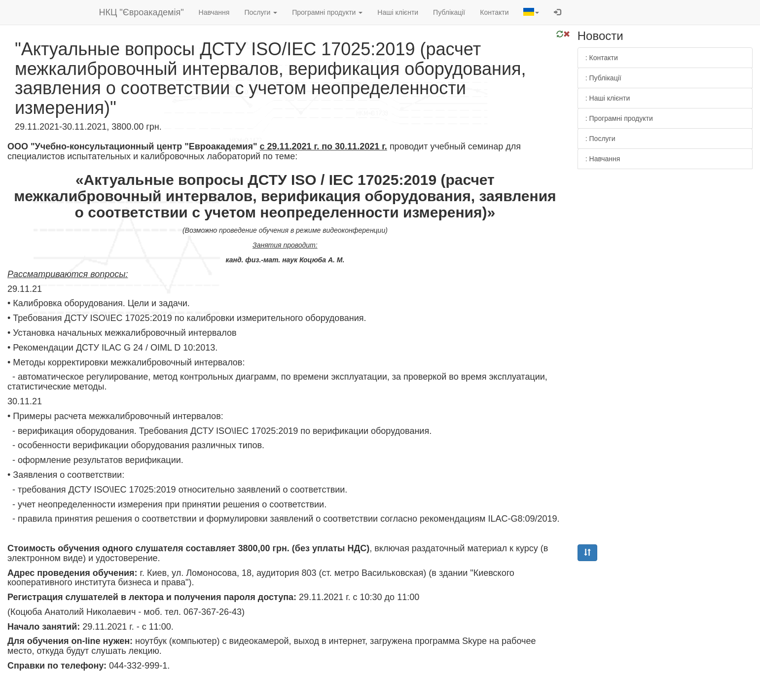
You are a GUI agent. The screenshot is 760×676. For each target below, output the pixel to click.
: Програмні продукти (619, 118)
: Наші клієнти (607, 98)
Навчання (214, 12)
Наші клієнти (397, 12)
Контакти (494, 12)
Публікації (449, 12)
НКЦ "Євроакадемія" (141, 12)
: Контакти (601, 58)
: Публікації (603, 78)
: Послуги (600, 138)
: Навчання (602, 159)
